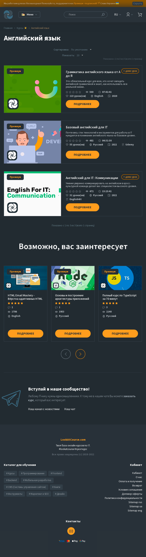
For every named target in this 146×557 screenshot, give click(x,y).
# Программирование (32, 472)
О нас (139, 476)
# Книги (56, 486)
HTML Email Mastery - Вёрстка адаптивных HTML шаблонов (25, 296)
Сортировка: (61, 50)
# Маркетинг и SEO (39, 493)
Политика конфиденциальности (123, 497)
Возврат (137, 485)
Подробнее (83, 104)
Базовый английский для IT (87, 127)
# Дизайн (60, 493)
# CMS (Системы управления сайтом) (26, 486)
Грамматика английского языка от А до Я (93, 74)
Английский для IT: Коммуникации (92, 178)
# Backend (11, 479)
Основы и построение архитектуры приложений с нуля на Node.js (72, 296)
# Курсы (10, 472)
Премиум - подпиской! (85, 3)
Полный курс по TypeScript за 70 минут (119, 296)
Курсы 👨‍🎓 (22, 28)
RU (116, 15)
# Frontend (56, 472)
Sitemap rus (135, 501)
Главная (8, 28)
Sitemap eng (135, 510)
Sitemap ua (135, 505)
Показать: (68, 55)
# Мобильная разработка (37, 479)
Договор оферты (132, 493)
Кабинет (137, 472)
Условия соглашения (130, 489)
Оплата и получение (130, 480)
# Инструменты (14, 493)
